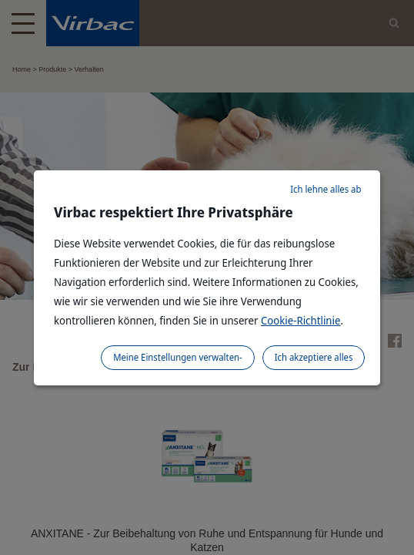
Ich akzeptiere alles (314, 357)
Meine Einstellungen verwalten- (177, 357)
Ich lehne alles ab (325, 189)
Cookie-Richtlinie (301, 320)
